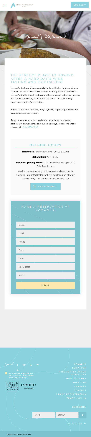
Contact (80, 390)
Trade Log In (76, 398)
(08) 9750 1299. (30, 127)
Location (79, 368)
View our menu (47, 186)
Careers (80, 386)
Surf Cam (79, 382)
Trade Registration (71, 394)
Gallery (80, 364)
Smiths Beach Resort (22, 7)
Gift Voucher (76, 378)
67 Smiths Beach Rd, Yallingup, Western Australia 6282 (21, 375)
